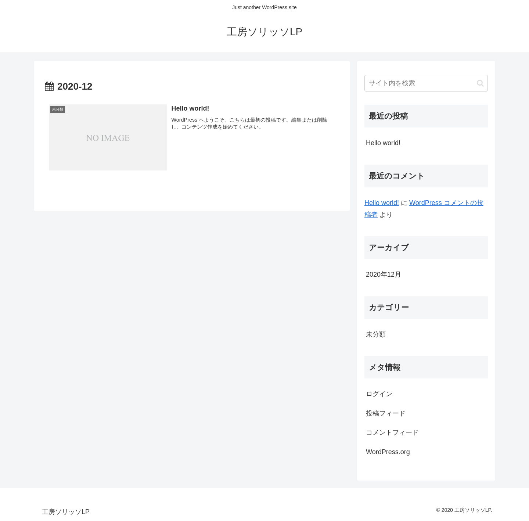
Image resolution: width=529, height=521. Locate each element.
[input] (426, 83)
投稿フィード (386, 413)
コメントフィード (392, 432)
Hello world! (383, 143)
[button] (480, 83)
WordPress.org (388, 452)
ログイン (379, 394)
